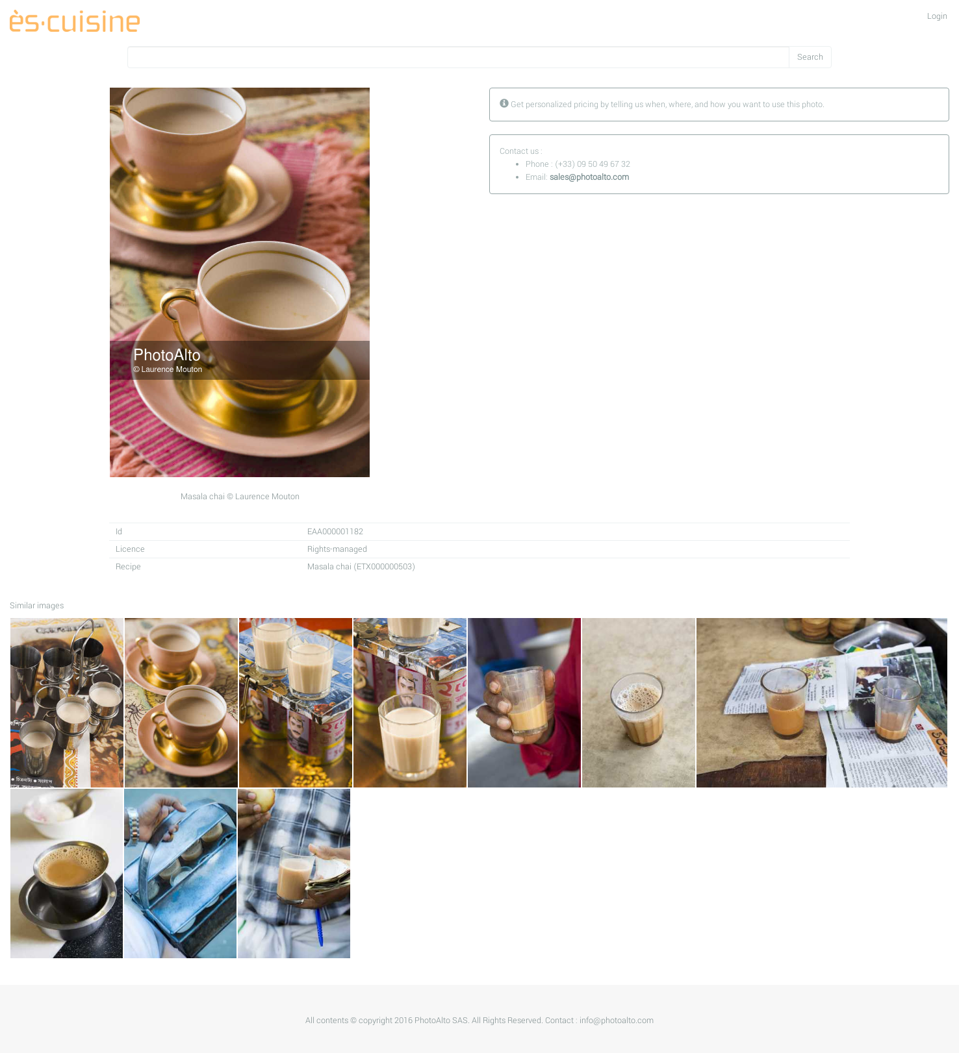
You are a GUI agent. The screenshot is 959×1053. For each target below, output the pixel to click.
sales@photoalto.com (589, 177)
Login (937, 16)
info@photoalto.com (617, 1020)
